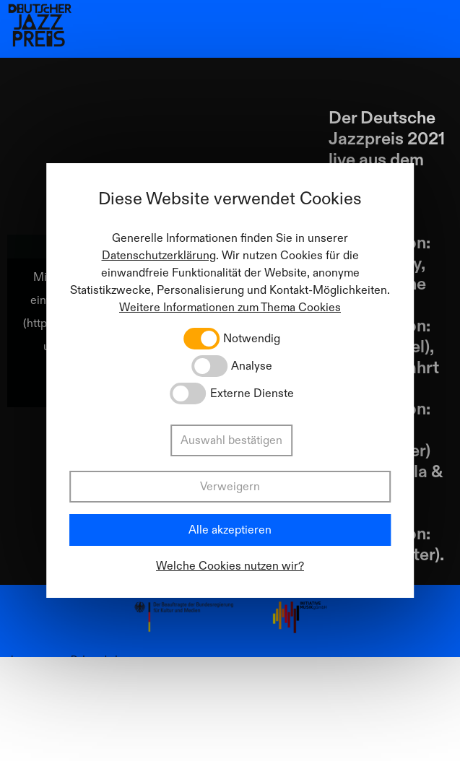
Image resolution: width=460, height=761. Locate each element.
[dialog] (230, 380)
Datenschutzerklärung (159, 255)
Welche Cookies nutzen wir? (230, 566)
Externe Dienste (252, 393)
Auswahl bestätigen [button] (231, 440)
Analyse (251, 366)
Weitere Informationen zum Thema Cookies (230, 307)
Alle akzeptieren (230, 530)
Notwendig (251, 338)
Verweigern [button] (230, 486)
